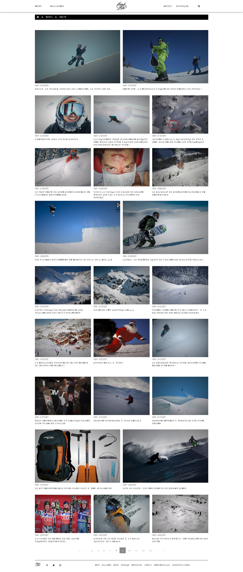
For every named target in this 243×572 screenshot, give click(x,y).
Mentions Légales (162, 565)
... (86, 550)
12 (143, 550)
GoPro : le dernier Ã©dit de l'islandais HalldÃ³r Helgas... (164, 259)
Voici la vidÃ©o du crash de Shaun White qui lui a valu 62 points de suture (118, 195)
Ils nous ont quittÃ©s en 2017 (114, 310)
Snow (63, 17)
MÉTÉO (168, 6)
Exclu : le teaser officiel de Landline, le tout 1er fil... (74, 89)
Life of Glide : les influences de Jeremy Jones (154, 488)
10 (129, 550)
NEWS (38, 6)
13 (150, 550)
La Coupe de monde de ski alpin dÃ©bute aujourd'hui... (57, 540)
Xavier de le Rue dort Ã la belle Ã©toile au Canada (117, 540)
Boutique (182, 6)
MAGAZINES (57, 6)
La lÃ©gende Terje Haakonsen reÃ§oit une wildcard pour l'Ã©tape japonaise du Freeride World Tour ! (121, 142)
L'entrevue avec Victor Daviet (56, 139)
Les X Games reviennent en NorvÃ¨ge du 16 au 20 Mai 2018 (73, 259)
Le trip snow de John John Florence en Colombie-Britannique (62, 193)
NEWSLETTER (137, 565)
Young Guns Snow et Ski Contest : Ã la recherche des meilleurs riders (179, 311)
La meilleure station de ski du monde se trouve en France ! (61, 364)
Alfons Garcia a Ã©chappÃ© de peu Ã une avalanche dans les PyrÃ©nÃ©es (178, 140)
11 (136, 550)
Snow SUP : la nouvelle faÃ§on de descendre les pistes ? (162, 89)
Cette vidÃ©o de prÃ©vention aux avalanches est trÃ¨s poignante (59, 311)
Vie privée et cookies (181, 565)
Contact (148, 565)
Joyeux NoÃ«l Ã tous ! (109, 362)
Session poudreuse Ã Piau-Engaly (117, 420)
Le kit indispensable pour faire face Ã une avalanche (73, 488)
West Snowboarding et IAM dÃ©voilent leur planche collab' (62, 422)
